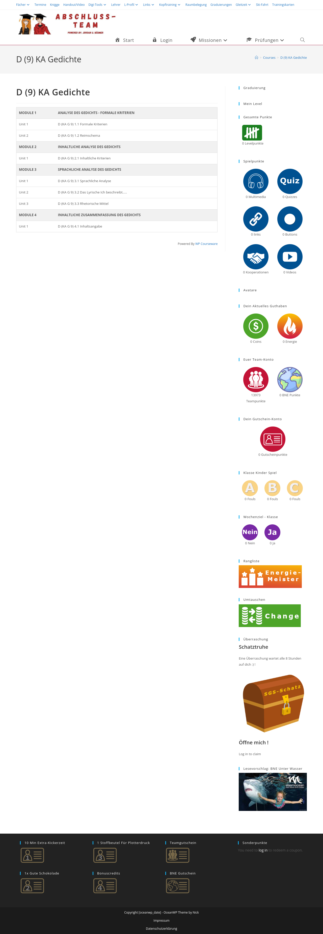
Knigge (55, 5)
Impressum (161, 920)
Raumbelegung (196, 5)
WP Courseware (206, 244)
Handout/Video (74, 5)
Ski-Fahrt (262, 5)
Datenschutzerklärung (161, 928)
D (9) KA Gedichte (293, 57)
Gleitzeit (244, 5)
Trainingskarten (283, 5)
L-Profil (131, 5)
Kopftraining (170, 5)
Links (149, 5)
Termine (40, 5)
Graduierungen (221, 5)
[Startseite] (256, 57)
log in (263, 850)
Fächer (23, 5)
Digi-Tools (98, 5)
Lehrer (116, 5)
